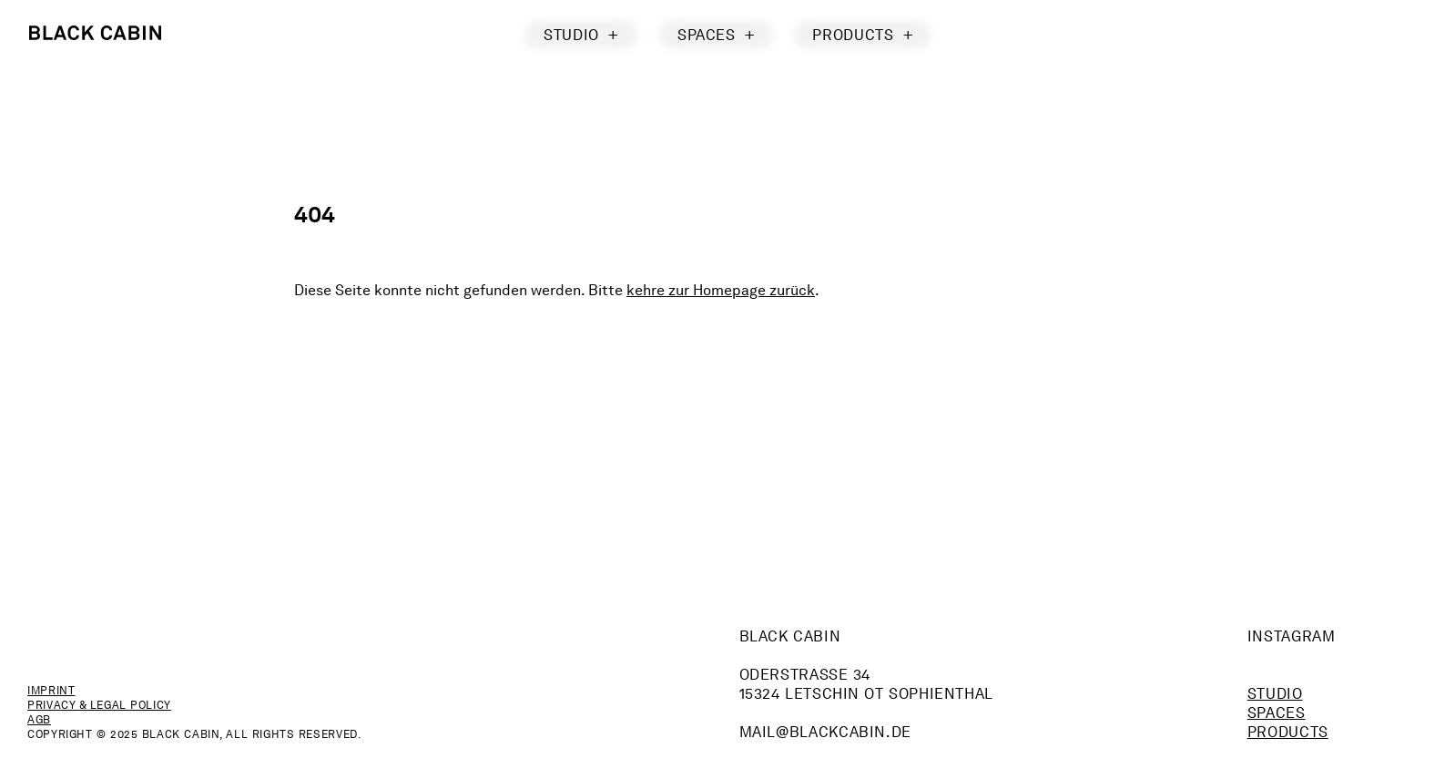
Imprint (51, 690)
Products (1287, 732)
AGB (39, 719)
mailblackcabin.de (825, 732)
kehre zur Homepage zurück (720, 290)
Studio (1275, 693)
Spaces (1276, 713)
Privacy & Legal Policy (99, 705)
